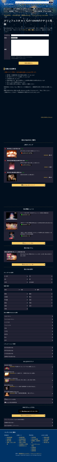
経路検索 (9, 439)
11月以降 (31, 282)
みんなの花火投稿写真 (11, 402)
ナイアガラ (7, 322)
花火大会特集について (48, 11)
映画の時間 (46, 437)
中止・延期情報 (8, 11)
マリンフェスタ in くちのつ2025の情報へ (14, 419)
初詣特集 (33, 449)
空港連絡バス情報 (23, 444)
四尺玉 (6, 334)
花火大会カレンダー (28, 8)
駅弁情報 (46, 440)
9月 (30, 279)
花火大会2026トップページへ (11, 425)
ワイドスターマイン (9, 319)
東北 (32, 4)
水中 (5, 340)
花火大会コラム (48, 8)
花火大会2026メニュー (8, 8)
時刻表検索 (9, 437)
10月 (5, 282)
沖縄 (51, 4)
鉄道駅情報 (22, 437)
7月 (30, 276)
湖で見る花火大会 (8, 350)
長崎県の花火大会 (26, 15)
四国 (46, 4)
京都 (22, 289)
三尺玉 (6, 331)
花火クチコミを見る (10, 399)
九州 (49, 4)
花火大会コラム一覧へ (28, 264)
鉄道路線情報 (22, 439)
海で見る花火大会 (8, 347)
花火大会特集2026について (28, 415)
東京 (6, 289)
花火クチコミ (28, 11)
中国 (43, 4)
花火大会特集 (34, 439)
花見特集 (33, 437)
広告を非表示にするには (46, 117)
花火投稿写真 (38, 11)
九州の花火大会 (16, 15)
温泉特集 (33, 450)
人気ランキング (38, 8)
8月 (5, 279)
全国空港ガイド (23, 445)
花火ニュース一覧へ (28, 243)
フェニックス (7, 325)
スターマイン (7, 316)
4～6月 (6, 276)
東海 (41, 4)
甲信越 (35, 4)
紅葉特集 (33, 447)
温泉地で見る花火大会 (9, 356)
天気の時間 (46, 439)
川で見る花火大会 (8, 353)
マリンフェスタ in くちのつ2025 (40, 15)
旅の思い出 (46, 442)
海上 (5, 337)
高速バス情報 (22, 442)
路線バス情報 (22, 440)
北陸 (38, 4)
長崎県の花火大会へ (9, 422)
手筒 (5, 328)
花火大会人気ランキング (28, 185)
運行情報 (9, 440)
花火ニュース (18, 11)
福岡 (38, 289)
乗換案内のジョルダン (24, 453)
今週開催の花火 (18, 8)
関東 (23, 4)
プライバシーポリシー (36, 453)
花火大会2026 (8, 4)
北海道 (28, 4)
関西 (25, 4)
